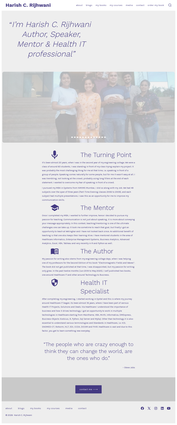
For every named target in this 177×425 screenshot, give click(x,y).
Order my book (156, 5)
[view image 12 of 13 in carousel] (102, 137)
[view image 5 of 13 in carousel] (83, 137)
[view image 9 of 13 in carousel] (94, 137)
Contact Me (86, 389)
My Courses (116, 5)
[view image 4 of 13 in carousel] (80, 137)
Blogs (89, 5)
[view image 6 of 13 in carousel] (86, 137)
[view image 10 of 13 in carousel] (96, 137)
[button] (88, 107)
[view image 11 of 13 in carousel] (99, 137)
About (79, 5)
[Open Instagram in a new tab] (156, 408)
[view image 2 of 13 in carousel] (75, 137)
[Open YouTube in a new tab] (168, 408)
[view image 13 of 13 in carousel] (105, 137)
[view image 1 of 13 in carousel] (72, 137)
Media (129, 5)
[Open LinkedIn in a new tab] (162, 408)
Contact (140, 5)
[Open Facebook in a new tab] (142, 408)
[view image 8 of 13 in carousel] (91, 137)
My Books (101, 5)
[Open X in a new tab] (149, 408)
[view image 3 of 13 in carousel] (77, 137)
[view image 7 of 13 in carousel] (88, 137)
